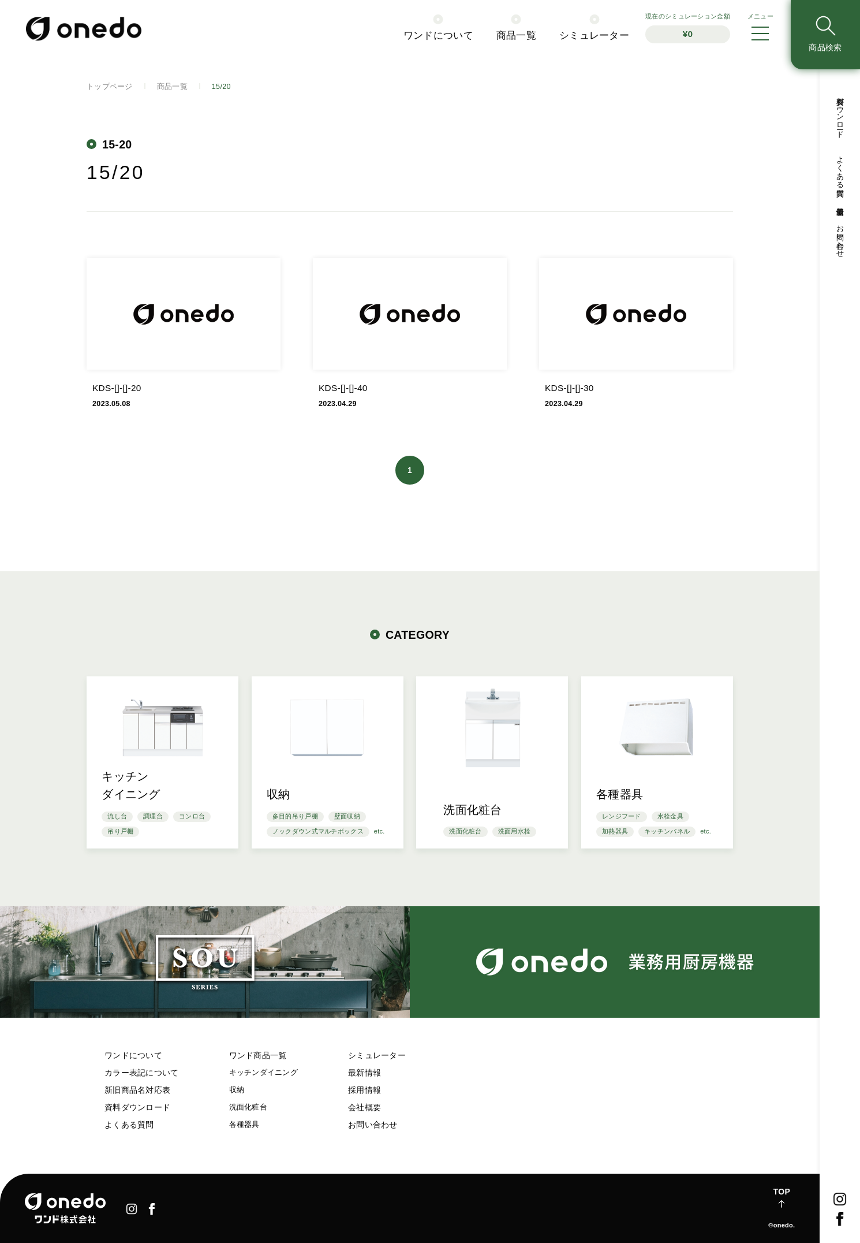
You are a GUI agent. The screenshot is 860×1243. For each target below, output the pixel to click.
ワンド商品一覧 (258, 1055)
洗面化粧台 (248, 1107)
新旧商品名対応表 (137, 1090)
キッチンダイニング (263, 1073)
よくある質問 (129, 1124)
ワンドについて (133, 1055)
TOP (781, 1191)
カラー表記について (141, 1072)
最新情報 (364, 1072)
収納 (237, 1090)
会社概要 (364, 1107)
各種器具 (244, 1125)
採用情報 (364, 1090)
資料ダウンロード (137, 1107)
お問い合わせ (373, 1124)
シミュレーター (377, 1055)
